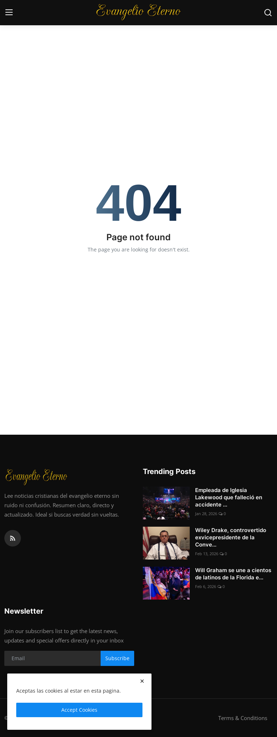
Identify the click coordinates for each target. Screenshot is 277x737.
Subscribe (117, 658)
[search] (268, 13)
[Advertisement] (138, 54)
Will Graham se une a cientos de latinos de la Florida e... (233, 574)
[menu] (9, 13)
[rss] (12, 538)
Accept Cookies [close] (79, 709)
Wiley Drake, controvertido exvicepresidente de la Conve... (230, 537)
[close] (142, 681)
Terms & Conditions (242, 717)
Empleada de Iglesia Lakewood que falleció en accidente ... (228, 497)
